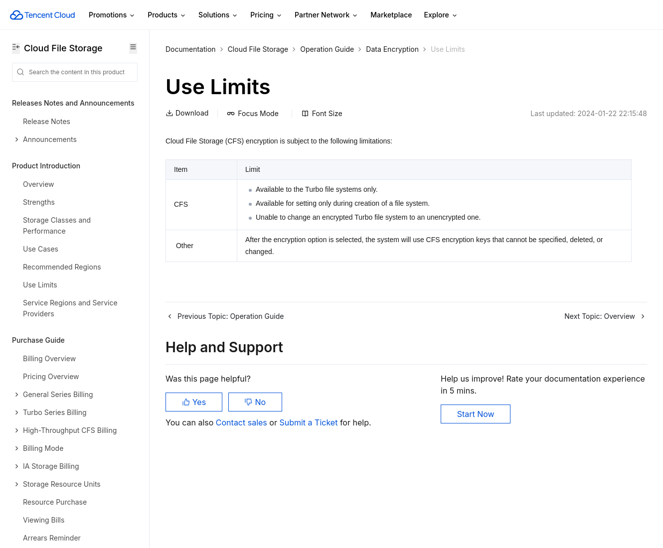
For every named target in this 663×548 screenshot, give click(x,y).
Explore (441, 15)
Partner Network (326, 15)
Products (167, 15)
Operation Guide (327, 49)
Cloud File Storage (258, 49)
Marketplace (391, 14)
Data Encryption (392, 49)
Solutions (218, 15)
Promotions (112, 15)
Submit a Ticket (309, 422)
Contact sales (242, 422)
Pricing (266, 15)
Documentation (191, 49)
